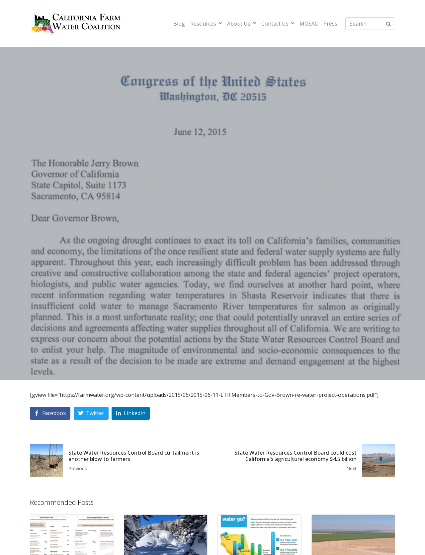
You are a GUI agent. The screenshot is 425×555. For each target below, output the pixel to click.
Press (330, 23)
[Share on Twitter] (91, 413)
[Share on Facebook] (50, 413)
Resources (206, 23)
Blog (179, 23)
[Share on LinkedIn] (131, 413)
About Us (241, 23)
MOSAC (308, 23)
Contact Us (277, 23)
